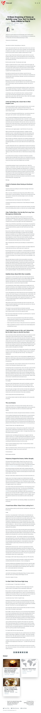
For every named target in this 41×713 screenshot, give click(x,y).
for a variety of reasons (12, 465)
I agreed (30, 465)
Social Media (24, 708)
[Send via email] (22, 652)
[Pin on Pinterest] (18, 652)
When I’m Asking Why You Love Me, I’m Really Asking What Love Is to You (10, 689)
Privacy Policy (6, 708)
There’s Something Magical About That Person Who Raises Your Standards (10, 670)
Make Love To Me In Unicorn (29, 668)
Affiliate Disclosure (15, 708)
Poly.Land (9, 3)
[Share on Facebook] (20, 652)
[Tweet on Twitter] (14, 652)
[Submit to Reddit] (16, 652)
